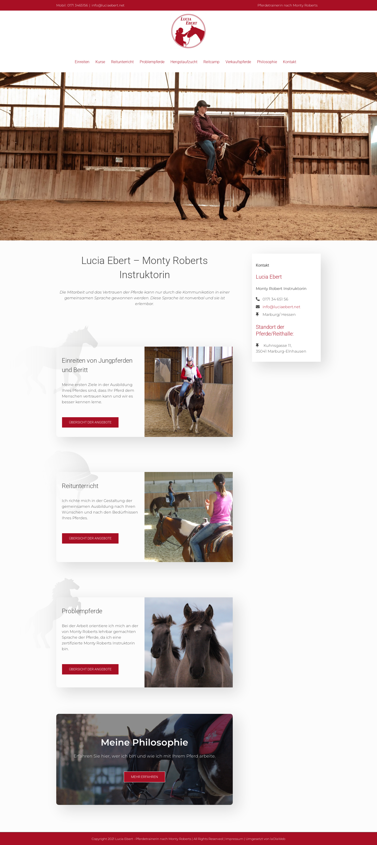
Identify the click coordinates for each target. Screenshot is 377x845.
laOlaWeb (277, 839)
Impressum (234, 839)
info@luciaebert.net (108, 5)
